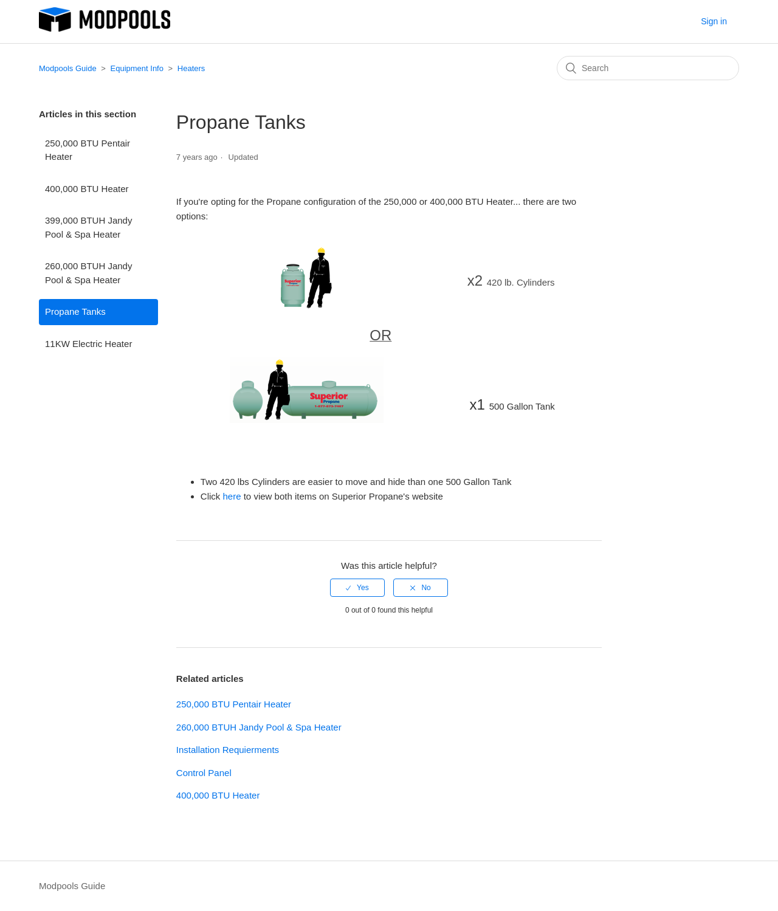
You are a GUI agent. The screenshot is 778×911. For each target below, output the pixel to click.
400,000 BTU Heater (87, 189)
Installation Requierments (227, 749)
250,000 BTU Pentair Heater (87, 150)
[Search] (648, 68)
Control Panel (204, 773)
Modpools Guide (68, 68)
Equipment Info (137, 68)
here (232, 496)
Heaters (191, 68)
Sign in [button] (714, 21)
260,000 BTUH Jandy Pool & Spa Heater (88, 273)
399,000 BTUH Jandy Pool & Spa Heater (88, 227)
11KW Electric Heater (88, 344)
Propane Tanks (75, 311)
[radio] (357, 588)
